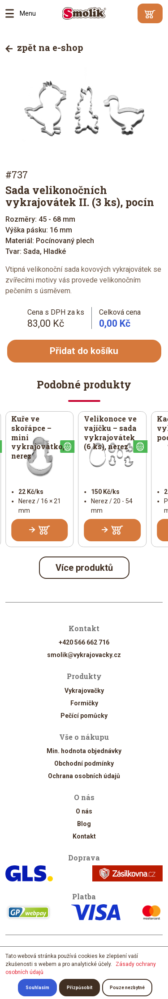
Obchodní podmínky (84, 763)
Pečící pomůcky (84, 716)
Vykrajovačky (84, 691)
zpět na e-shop (44, 47)
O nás (84, 811)
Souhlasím (37, 987)
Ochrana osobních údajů (84, 776)
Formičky (84, 703)
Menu (12, 13)
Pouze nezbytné (127, 987)
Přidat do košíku (84, 351)
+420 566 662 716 (84, 643)
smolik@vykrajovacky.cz (84, 655)
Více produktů (84, 568)
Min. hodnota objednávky (84, 751)
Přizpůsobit (79, 987)
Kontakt (84, 836)
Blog (84, 824)
